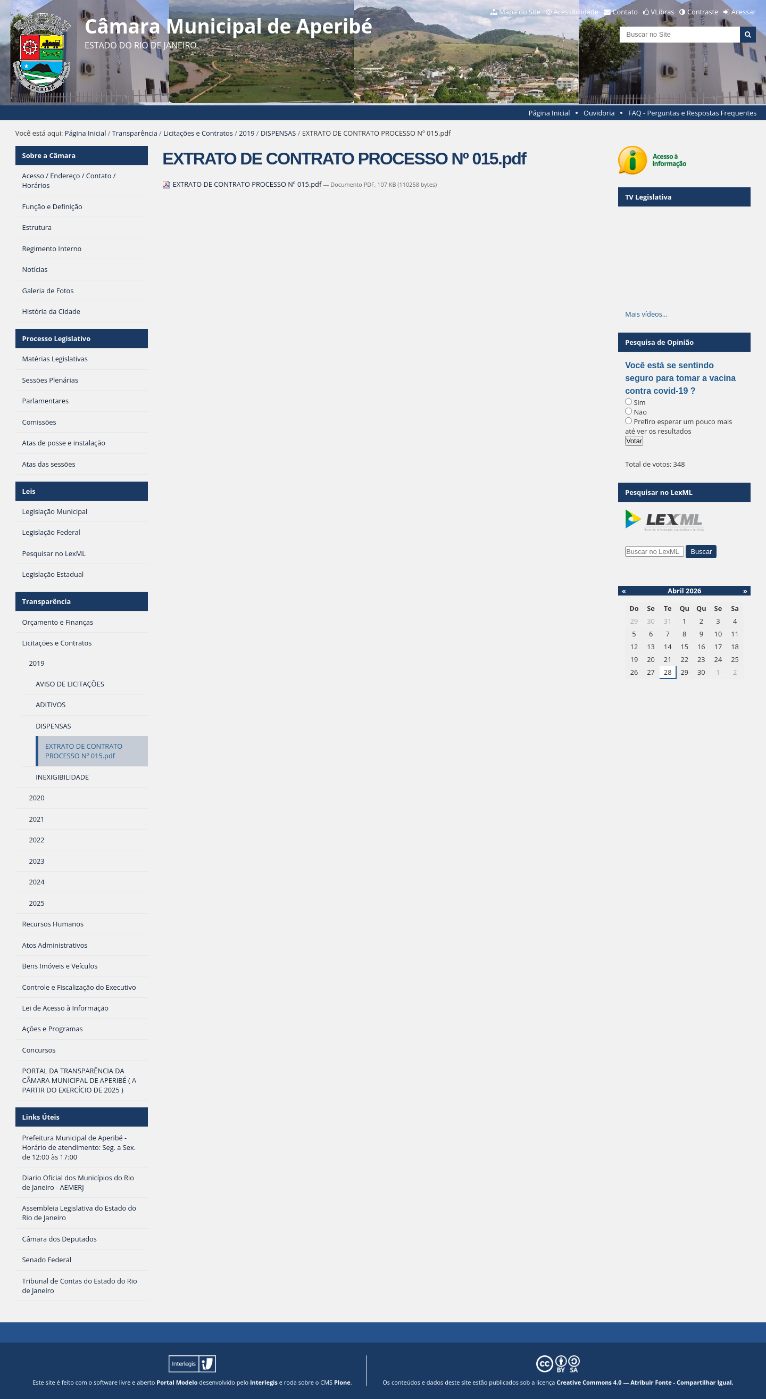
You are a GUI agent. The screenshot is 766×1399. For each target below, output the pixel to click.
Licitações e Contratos (198, 133)
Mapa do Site (519, 11)
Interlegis (264, 1382)
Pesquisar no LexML (659, 492)
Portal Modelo (176, 1382)
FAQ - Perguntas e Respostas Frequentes (692, 113)
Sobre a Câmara (49, 155)
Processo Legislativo (56, 338)
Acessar (743, 11)
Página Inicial (549, 113)
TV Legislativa (648, 197)
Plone (342, 1382)
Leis (29, 491)
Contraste (702, 11)
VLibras (663, 11)
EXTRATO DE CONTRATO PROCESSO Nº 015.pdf (242, 184)
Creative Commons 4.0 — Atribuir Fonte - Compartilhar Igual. (645, 1382)
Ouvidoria (599, 113)
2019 (246, 133)
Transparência (134, 133)
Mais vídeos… (646, 314)
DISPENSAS (278, 133)
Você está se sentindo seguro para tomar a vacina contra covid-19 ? (680, 378)
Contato (625, 11)
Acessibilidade (576, 11)
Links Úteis (41, 1117)
